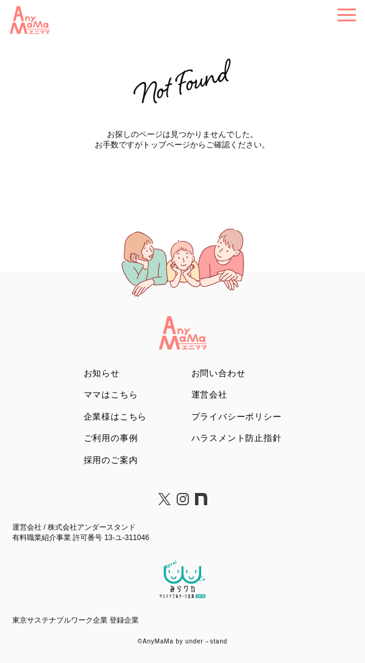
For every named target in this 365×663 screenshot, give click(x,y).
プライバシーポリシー (236, 416)
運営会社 (209, 394)
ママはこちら (111, 394)
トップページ (166, 144)
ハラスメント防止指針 (236, 438)
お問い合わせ (218, 373)
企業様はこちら (115, 416)
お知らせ (102, 373)
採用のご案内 (111, 460)
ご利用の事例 (111, 438)
